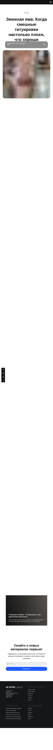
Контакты (29, 699)
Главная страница (31, 689)
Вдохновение (30, 693)
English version (8, 697)
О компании (30, 697)
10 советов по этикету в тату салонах (13, 714)
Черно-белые (30, 716)
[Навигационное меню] (51, 2)
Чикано (29, 718)
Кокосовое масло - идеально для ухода (13, 716)
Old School (30, 712)
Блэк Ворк (30, 708)
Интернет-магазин (31, 691)
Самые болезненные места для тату (13, 712)
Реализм (29, 710)
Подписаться (26, 668)
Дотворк (29, 714)
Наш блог (30, 695)
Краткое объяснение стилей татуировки (13, 718)
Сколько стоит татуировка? (11, 710)
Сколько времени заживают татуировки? (13, 708)
